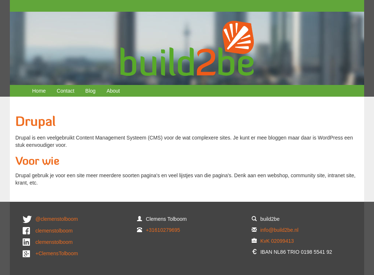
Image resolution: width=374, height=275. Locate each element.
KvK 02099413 (277, 241)
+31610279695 (163, 230)
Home (39, 91)
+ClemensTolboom (56, 253)
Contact (65, 91)
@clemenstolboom (56, 219)
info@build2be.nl (279, 230)
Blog (90, 91)
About (113, 91)
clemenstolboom (54, 231)
